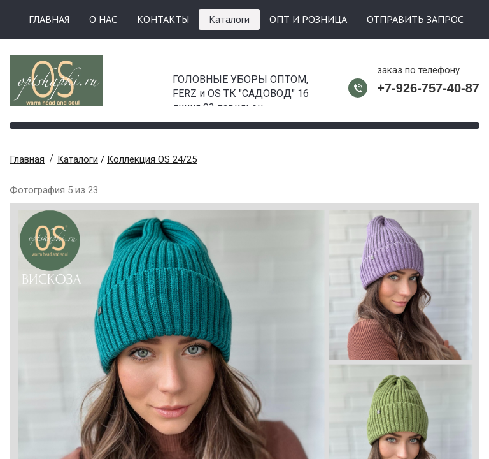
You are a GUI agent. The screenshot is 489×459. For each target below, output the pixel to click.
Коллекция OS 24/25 (152, 159)
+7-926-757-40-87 (428, 88)
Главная (27, 159)
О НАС (103, 19)
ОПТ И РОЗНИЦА (308, 19)
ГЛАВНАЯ (49, 19)
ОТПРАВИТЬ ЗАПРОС (415, 19)
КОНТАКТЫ (163, 19)
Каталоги (229, 19)
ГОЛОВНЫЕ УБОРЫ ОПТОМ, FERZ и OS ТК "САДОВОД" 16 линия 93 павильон (241, 89)
